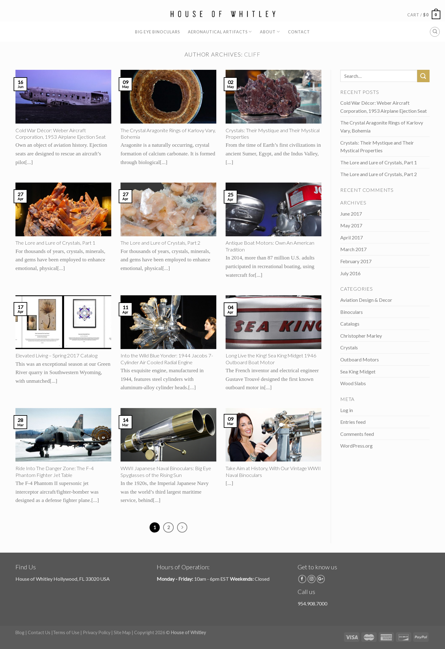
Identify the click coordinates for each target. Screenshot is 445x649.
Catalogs (349, 324)
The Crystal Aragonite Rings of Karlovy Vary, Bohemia (381, 126)
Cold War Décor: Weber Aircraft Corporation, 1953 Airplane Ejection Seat (383, 107)
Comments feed (357, 434)
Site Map (122, 632)
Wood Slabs (353, 383)
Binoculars (351, 312)
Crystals (349, 347)
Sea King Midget (357, 371)
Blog (19, 632)
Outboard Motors (359, 359)
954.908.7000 (312, 603)
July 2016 (350, 273)
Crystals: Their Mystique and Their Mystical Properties (377, 147)
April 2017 (351, 237)
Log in (346, 410)
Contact (299, 31)
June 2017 (351, 214)
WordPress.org (356, 446)
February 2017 (355, 261)
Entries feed (353, 422)
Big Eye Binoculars (157, 31)
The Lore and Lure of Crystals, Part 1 (378, 162)
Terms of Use (66, 632)
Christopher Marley (361, 336)
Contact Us (39, 632)
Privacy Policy (96, 632)
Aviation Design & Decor (366, 300)
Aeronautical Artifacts (220, 32)
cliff (252, 54)
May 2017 (351, 225)
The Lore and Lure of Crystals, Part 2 (378, 174)
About (270, 32)
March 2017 (353, 249)
